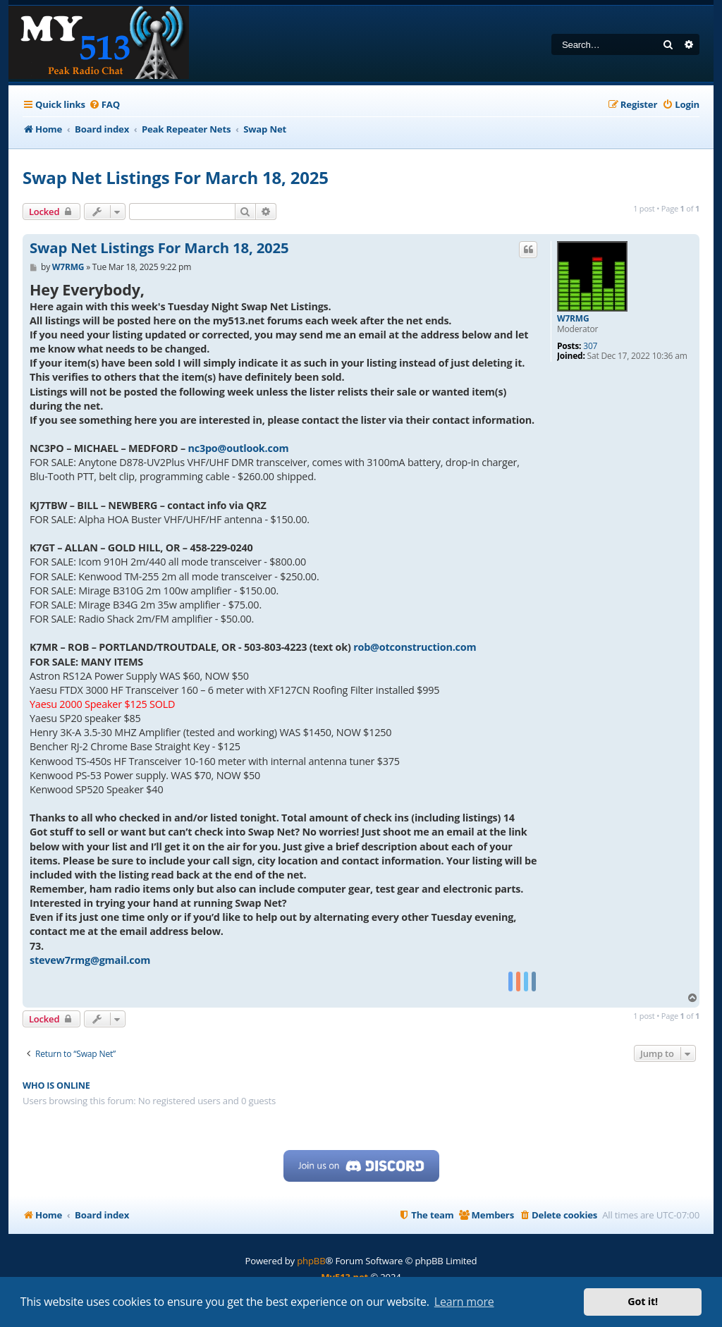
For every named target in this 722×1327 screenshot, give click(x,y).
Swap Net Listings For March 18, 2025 (176, 177)
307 (590, 346)
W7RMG (573, 319)
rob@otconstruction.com (414, 647)
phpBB (311, 1260)
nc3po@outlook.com (238, 448)
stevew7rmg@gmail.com (90, 960)
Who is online (56, 1085)
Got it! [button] (643, 1301)
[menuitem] (104, 104)
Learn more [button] (464, 1301)
